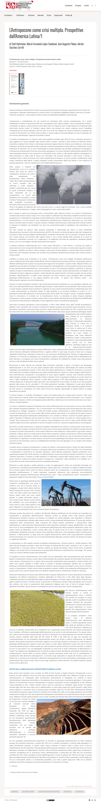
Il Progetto (78, 5)
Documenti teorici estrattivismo (49, 791)
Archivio (68, 15)
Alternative (40, 15)
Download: (13, 70)
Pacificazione (20, 15)
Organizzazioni (58, 15)
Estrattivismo (8, 15)
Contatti (86, 5)
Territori (49, 15)
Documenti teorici (28, 791)
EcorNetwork (68, 5)
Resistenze (31, 15)
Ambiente (15, 791)
